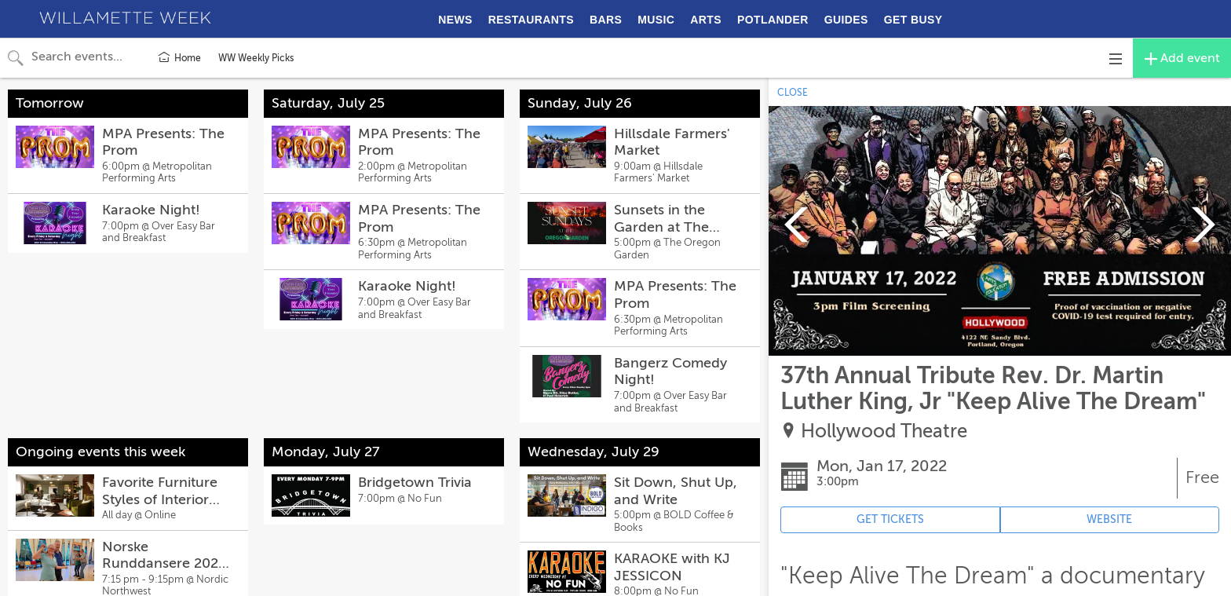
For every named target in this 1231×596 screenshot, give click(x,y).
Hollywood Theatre (884, 431)
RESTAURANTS (531, 19)
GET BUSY (913, 19)
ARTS (705, 19)
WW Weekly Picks (256, 58)
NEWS (455, 19)
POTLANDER (773, 19)
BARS (606, 19)
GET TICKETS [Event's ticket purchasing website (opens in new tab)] (890, 519)
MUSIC (655, 19)
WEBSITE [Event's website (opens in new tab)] (1109, 519)
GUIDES (846, 19)
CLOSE (792, 92)
